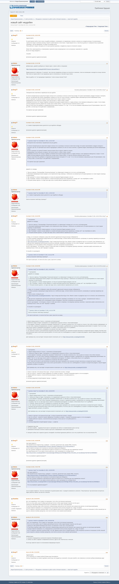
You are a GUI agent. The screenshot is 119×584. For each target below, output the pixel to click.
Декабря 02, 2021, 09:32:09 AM (32, 517)
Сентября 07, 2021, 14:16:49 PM (33, 216)
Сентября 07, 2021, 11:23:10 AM (33, 89)
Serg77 (15, 35)
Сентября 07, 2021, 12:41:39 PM (33, 137)
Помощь (95, 582)
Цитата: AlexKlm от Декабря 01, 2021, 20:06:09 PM (41, 520)
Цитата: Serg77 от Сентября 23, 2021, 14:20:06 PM (41, 470)
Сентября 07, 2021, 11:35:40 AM (33, 122)
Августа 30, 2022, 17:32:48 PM (32, 552)
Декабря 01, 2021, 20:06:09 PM (32, 498)
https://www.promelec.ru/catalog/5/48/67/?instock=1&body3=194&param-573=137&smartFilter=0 (50, 446)
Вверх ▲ (108, 582)
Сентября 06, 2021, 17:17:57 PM (33, 63)
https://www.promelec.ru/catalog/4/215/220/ (74, 337)
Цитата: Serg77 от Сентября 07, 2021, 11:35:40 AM (41, 193)
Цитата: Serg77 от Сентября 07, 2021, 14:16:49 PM (41, 269)
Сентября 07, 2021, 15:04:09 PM (33, 265)
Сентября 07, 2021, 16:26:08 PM (33, 346)
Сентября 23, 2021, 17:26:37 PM (33, 466)
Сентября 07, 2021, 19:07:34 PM (33, 387)
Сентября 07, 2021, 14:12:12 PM (33, 189)
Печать (106, 30)
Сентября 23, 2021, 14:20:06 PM (33, 440)
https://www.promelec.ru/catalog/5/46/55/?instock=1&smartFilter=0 (42, 69)
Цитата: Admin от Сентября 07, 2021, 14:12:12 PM (41, 254)
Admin (15, 63)
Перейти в (86, 572)
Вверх (12, 566)
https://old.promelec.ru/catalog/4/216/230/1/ (38, 241)
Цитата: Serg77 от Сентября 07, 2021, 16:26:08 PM (41, 391)
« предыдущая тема (91, 26)
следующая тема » (103, 26)
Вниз (11, 30)
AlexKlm (15, 498)
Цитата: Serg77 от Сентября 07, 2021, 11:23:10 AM (41, 140)
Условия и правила (102, 582)
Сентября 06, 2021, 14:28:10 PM (33, 35)
